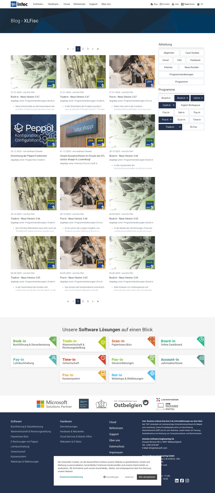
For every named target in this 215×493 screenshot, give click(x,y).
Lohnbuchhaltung (20, 446)
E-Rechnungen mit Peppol (24, 441)
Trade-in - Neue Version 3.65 (25, 277)
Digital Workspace (190, 105)
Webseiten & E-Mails (71, 441)
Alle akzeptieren (147, 477)
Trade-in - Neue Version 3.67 (74, 96)
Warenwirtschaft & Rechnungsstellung (31, 431)
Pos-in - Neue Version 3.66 (73, 218)
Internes (78, 163)
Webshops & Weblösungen (25, 461)
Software (16, 421)
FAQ (179, 60)
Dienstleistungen (68, 426)
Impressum (116, 452)
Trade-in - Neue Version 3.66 (25, 218)
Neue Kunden (192, 67)
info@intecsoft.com (158, 448)
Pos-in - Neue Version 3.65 (73, 277)
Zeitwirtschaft (18, 451)
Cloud (165, 60)
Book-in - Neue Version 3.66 (123, 155)
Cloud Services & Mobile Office (76, 436)
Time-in (197, 119)
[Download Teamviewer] (188, 4)
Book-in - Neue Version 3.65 (123, 218)
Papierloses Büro (20, 436)
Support (114, 434)
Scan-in (181, 119)
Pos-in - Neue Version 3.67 (123, 96)
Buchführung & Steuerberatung (27, 426)
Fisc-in (166, 112)
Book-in (51, 101)
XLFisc (193, 127)
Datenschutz (116, 446)
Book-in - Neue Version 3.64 (123, 277)
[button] (200, 4)
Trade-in (100, 101)
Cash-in (93, 163)
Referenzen (116, 428)
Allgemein (169, 52)
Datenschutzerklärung (71, 477)
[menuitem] (38, 4)
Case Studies (192, 52)
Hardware (195, 60)
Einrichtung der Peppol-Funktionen (29, 155)
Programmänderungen (36, 101)
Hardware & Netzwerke (72, 431)
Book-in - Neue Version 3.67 (25, 96)
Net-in (181, 112)
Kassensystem (18, 456)
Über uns (114, 440)
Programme (31, 160)
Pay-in (197, 112)
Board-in (166, 98)
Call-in (197, 98)
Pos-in (149, 101)
